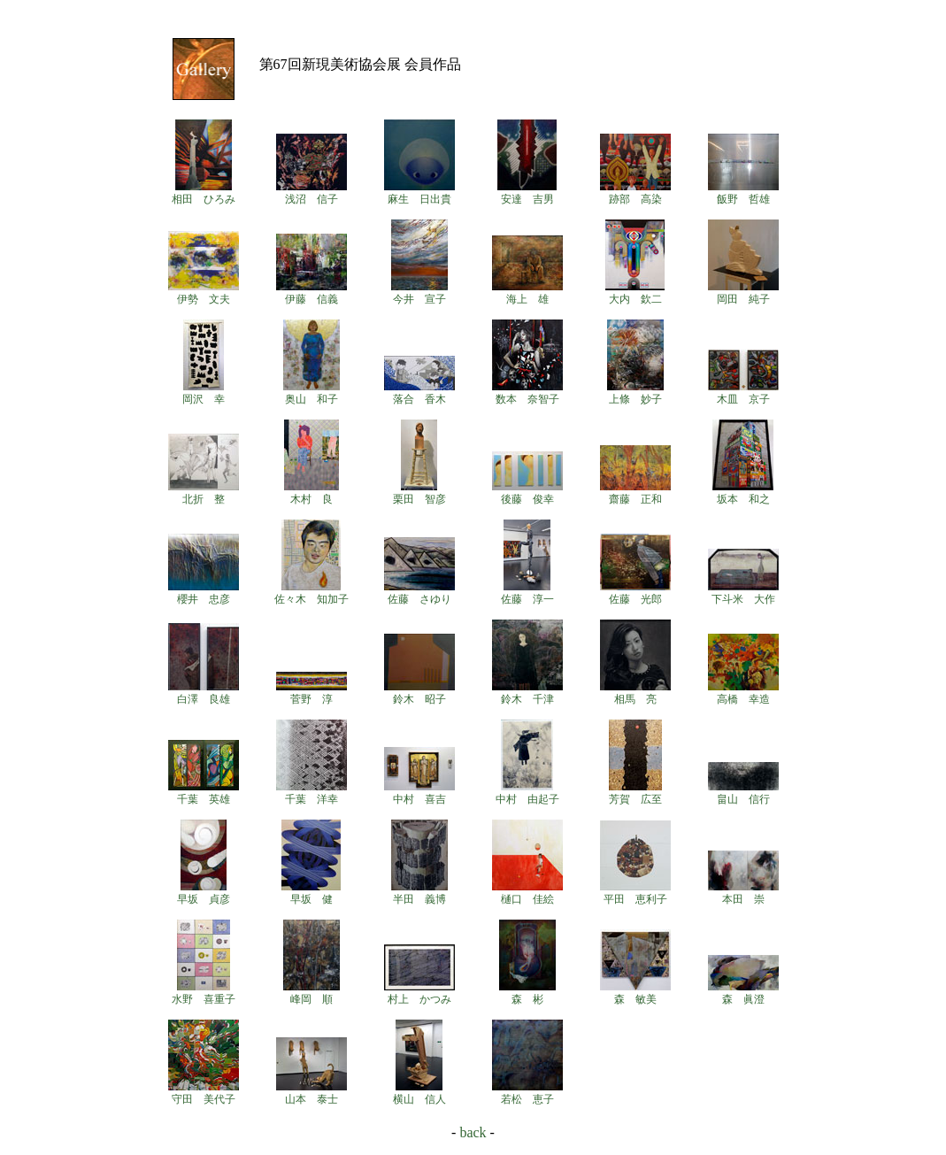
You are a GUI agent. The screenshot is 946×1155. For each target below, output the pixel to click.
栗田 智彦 (419, 493)
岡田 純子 (743, 293)
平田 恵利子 (635, 893)
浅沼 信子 (311, 193)
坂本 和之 (742, 493)
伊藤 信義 (311, 293)
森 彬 (527, 993)
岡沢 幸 (203, 393)
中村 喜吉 (419, 793)
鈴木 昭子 (419, 693)
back (472, 1132)
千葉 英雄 (203, 793)
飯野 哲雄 (743, 193)
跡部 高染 (635, 193)
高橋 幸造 (743, 693)
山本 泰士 (311, 1093)
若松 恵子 (527, 1093)
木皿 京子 (743, 393)
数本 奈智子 (527, 393)
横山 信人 (419, 1093)
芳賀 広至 (635, 793)
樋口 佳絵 (527, 893)
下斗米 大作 (743, 593)
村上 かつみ (419, 993)
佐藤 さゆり (419, 593)
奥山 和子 (311, 393)
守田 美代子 (203, 1093)
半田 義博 (419, 893)
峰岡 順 (311, 993)
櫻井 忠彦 (203, 593)
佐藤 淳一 (527, 593)
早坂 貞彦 (203, 893)
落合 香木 (419, 393)
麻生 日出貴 (419, 193)
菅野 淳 (311, 693)
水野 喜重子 (203, 993)
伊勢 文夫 (203, 293)
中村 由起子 (527, 793)
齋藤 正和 (635, 493)
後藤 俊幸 (527, 493)
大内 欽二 (635, 293)
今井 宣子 (419, 293)
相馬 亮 (635, 693)
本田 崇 (743, 893)
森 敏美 (635, 993)
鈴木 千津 (527, 693)
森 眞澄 (743, 993)
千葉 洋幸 (311, 793)
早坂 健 (311, 893)
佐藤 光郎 (635, 593)
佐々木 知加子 (311, 593)
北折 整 (203, 493)
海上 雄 (527, 293)
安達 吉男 (527, 193)
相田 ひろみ (203, 193)
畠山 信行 (743, 793)
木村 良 (311, 493)
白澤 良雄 (203, 693)
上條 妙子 (635, 393)
